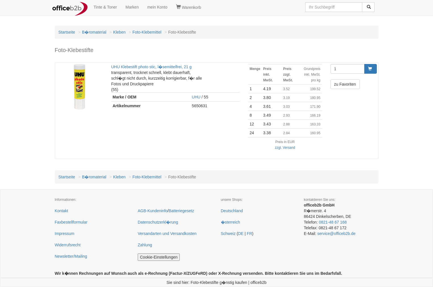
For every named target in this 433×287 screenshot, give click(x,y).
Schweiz (228, 233)
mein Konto (157, 7)
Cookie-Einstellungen (158, 257)
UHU (196, 97)
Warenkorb (188, 7)
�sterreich (230, 222)
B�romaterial (94, 32)
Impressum (64, 233)
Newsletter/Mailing (71, 256)
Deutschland (232, 210)
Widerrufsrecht (68, 245)
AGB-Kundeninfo (153, 210)
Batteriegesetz (181, 210)
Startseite (66, 32)
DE (240, 233)
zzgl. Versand (285, 148)
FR (249, 233)
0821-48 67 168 (333, 222)
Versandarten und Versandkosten (167, 233)
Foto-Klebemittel (146, 32)
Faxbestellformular (71, 222)
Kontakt (61, 210)
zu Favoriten (345, 84)
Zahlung (145, 245)
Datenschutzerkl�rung (158, 222)
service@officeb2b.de (336, 233)
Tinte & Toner (105, 7)
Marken (132, 7)
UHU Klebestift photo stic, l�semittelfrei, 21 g (151, 67)
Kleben (119, 32)
